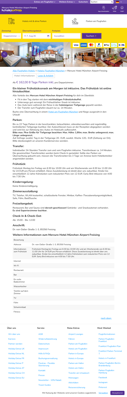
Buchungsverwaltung (47, 358)
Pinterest (103, 387)
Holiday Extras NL (16, 353)
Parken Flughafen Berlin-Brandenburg (110, 364)
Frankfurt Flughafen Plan (110, 346)
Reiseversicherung (76, 387)
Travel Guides (44, 385)
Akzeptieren (117, 393)
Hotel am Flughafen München (63, 111)
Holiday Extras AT (16, 368)
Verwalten (103, 393)
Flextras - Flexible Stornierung (46, 364)
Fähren (71, 339)
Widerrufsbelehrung (47, 339)
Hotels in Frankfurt (107, 358)
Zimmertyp (6, 31)
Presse (41, 375)
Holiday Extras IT (15, 363)
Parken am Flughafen (77, 343)
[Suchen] (100, 2)
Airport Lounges (75, 334)
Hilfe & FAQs (44, 353)
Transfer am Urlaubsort (78, 373)
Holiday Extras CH (16, 373)
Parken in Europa (75, 353)
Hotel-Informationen (24, 75)
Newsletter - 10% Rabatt (49, 380)
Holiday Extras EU (16, 377)
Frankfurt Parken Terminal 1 (110, 352)
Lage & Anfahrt (45, 75)
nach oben (107, 318)
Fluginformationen (107, 334)
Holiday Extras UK (16, 348)
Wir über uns (14, 334)
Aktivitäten (73, 382)
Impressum (43, 348)
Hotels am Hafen (76, 368)
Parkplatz (56, 31)
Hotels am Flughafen (77, 348)
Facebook (103, 377)
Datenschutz (44, 343)
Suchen (90, 36)
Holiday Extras (12, 10)
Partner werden (15, 343)
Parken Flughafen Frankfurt (106, 340)
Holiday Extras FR (16, 358)
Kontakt (41, 370)
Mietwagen (73, 377)
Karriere (12, 339)
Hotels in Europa (75, 358)
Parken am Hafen (76, 363)
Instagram (103, 382)
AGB (40, 334)
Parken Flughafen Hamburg (106, 371)
